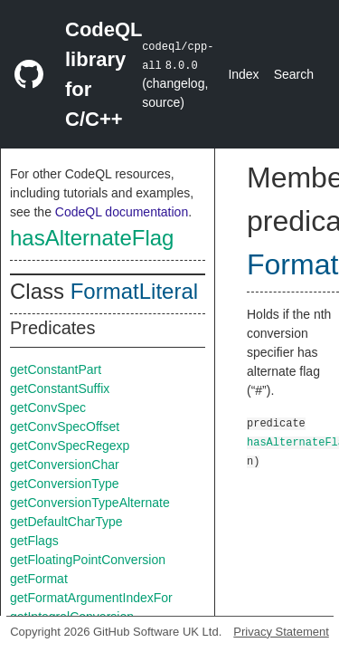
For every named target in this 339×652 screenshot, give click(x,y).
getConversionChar (64, 464)
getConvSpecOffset (64, 426)
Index (243, 74)
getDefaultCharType (66, 521)
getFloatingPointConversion (87, 559)
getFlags (34, 540)
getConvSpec (48, 407)
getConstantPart (55, 369)
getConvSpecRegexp (69, 445)
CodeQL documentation (121, 212)
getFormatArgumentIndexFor (91, 597)
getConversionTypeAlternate (90, 502)
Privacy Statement (281, 631)
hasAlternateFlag (92, 237)
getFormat (39, 578)
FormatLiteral (134, 291)
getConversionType (64, 483)
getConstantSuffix (59, 388)
